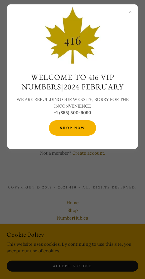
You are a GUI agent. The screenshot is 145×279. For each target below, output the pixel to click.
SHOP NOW (72, 128)
